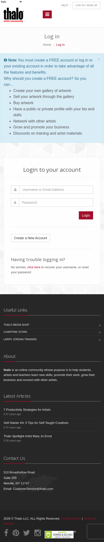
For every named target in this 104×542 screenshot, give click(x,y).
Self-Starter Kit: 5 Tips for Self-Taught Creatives (36, 423)
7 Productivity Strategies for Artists (27, 409)
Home (47, 44)
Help (64, 5)
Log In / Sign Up (86, 5)
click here (33, 267)
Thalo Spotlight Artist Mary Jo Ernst (28, 436)
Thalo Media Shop (16, 324)
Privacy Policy (71, 518)
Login (86, 215)
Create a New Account (30, 238)
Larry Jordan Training (20, 339)
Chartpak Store (15, 331)
